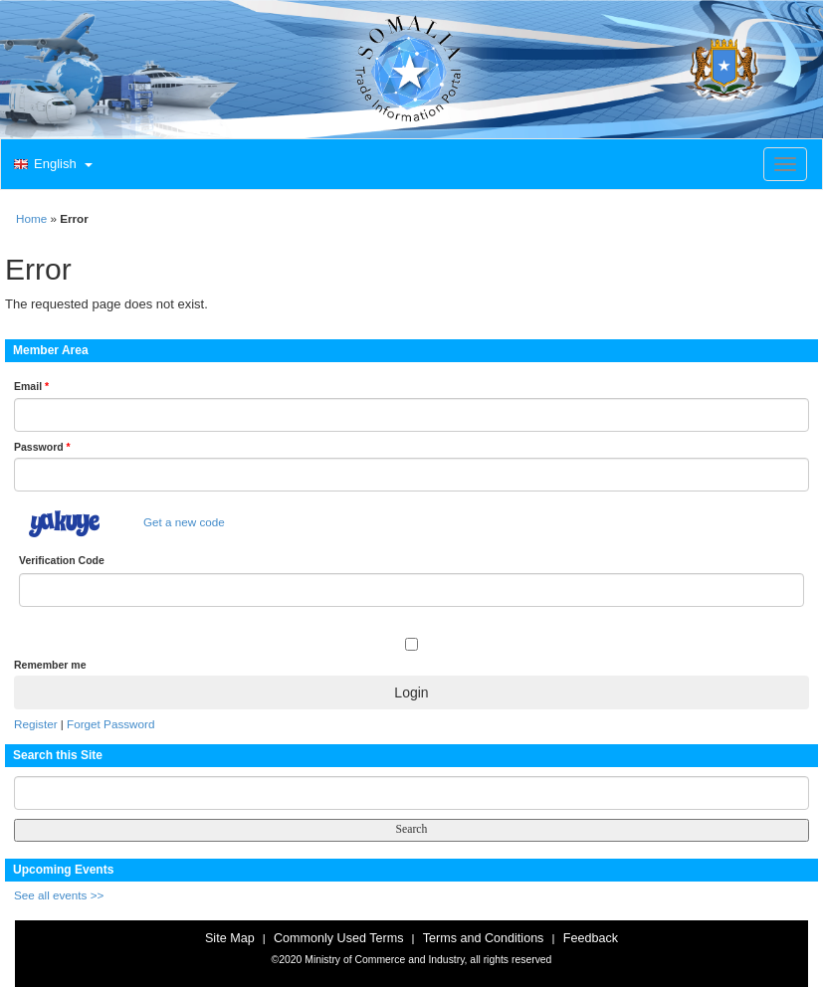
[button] (51, 165)
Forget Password (110, 723)
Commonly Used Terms (338, 938)
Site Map (230, 938)
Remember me (50, 665)
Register (36, 723)
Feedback (590, 938)
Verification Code (61, 560)
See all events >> (58, 894)
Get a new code (184, 521)
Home (31, 218)
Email (31, 386)
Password (42, 447)
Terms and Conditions (483, 938)
